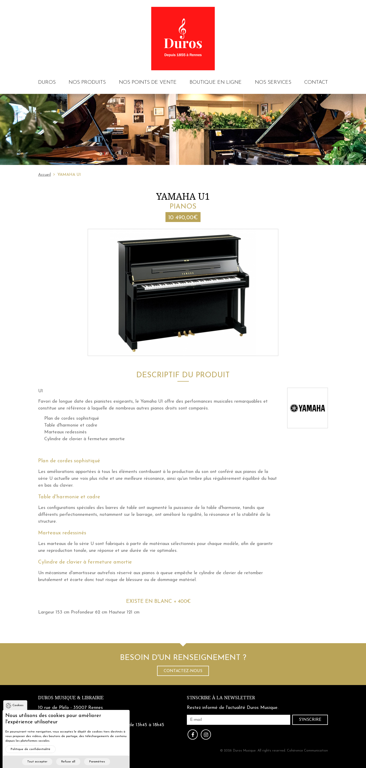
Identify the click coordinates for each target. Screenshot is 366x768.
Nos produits (87, 82)
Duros (47, 82)
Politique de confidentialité (30, 755)
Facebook (193, 734)
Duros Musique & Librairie (71, 697)
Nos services (273, 82)
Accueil (44, 175)
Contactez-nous (183, 671)
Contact (316, 82)
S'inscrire (310, 720)
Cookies (17, 711)
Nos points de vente (148, 82)
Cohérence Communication (307, 750)
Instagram (206, 734)
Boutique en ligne (216, 82)
